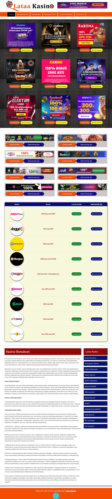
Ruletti (87, 403)
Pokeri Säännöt (90, 375)
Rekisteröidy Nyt (26, 50)
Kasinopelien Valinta (92, 364)
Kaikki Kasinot (89, 415)
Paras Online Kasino (22, 14)
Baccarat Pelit (90, 420)
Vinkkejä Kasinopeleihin (93, 409)
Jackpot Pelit (80, 14)
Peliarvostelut (90, 392)
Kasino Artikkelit (90, 386)
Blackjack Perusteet (50, 14)
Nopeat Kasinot (90, 398)
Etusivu (11, 14)
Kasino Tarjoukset (91, 381)
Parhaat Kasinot (36, 14)
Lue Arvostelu (15, 50)
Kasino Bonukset (90, 358)
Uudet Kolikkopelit (91, 369)
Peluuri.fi (39, 491)
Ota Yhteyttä (89, 426)
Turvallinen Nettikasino (66, 14)
